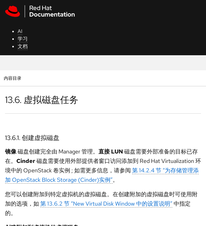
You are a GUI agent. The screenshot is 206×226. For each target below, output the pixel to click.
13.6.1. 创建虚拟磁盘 (32, 138)
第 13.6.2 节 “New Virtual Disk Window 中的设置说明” (106, 203)
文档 (23, 46)
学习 (23, 38)
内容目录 (12, 78)
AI (20, 31)
